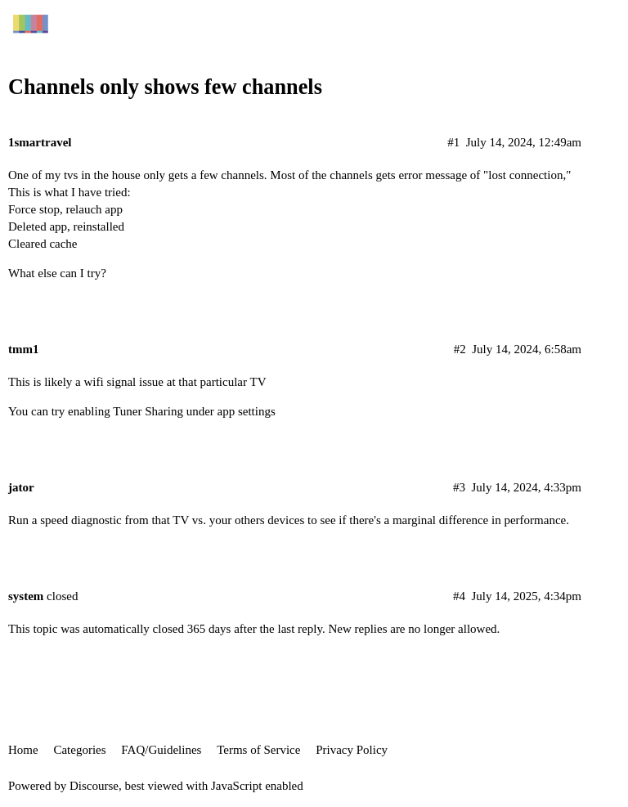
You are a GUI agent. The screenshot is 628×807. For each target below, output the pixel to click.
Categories (79, 749)
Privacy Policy (352, 749)
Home (23, 749)
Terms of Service (258, 749)
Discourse (94, 785)
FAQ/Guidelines (161, 749)
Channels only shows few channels (165, 87)
